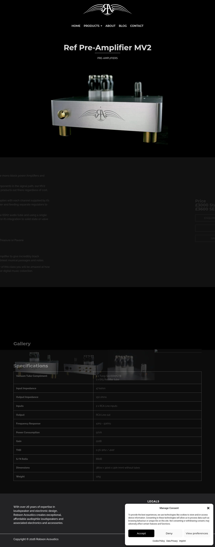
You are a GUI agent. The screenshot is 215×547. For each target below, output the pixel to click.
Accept (141, 533)
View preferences (197, 533)
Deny (169, 533)
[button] (208, 508)
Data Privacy (172, 541)
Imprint (182, 541)
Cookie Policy (159, 541)
